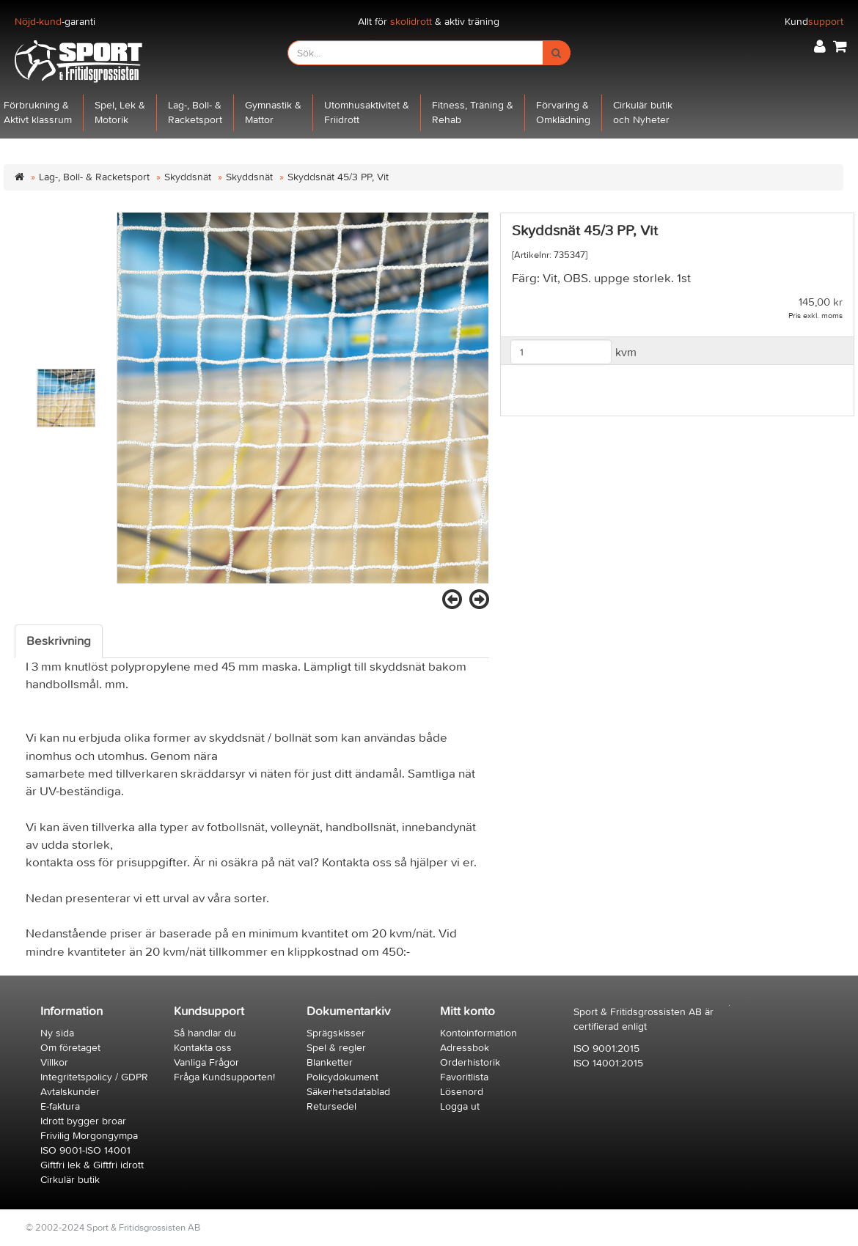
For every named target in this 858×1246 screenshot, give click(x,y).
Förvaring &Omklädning (563, 112)
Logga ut (460, 1106)
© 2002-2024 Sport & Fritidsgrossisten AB (113, 1227)
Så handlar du (205, 1033)
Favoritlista (464, 1077)
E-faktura (60, 1106)
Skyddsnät (187, 177)
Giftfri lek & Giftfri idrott (92, 1165)
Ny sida (57, 1033)
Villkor (54, 1062)
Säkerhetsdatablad (348, 1091)
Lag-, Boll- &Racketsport (195, 112)
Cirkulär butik (70, 1179)
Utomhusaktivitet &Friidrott (366, 112)
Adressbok (464, 1048)
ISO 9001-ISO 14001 (85, 1150)
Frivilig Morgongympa (89, 1135)
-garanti (55, 21)
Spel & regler (336, 1048)
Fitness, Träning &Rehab (472, 112)
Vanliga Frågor (206, 1062)
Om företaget (70, 1048)
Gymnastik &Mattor (273, 112)
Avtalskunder (70, 1091)
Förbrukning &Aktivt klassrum (38, 112)
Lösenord (461, 1091)
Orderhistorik (470, 1062)
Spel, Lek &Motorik (120, 112)
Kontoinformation (478, 1033)
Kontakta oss (203, 1048)
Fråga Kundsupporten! (224, 1077)
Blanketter (330, 1062)
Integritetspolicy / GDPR (94, 1077)
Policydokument (342, 1077)
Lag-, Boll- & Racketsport (94, 177)
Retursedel (331, 1106)
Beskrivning (58, 641)
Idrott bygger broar (83, 1121)
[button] (820, 46)
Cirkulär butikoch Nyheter (642, 112)
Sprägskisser (336, 1033)
